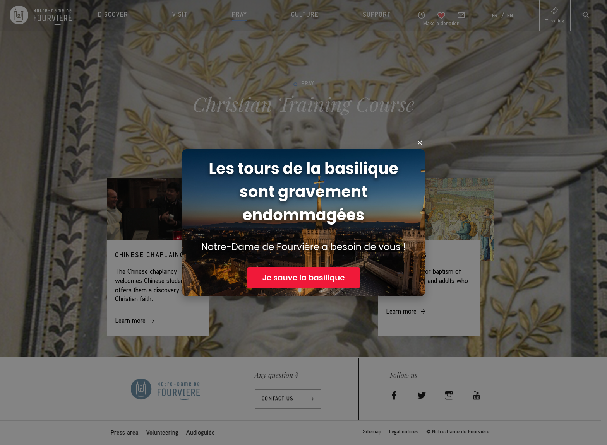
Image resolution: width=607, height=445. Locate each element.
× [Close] (420, 143)
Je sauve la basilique (303, 277)
